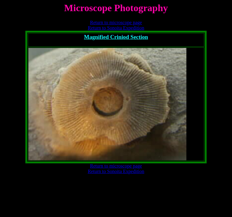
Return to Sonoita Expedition (116, 27)
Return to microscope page (116, 22)
